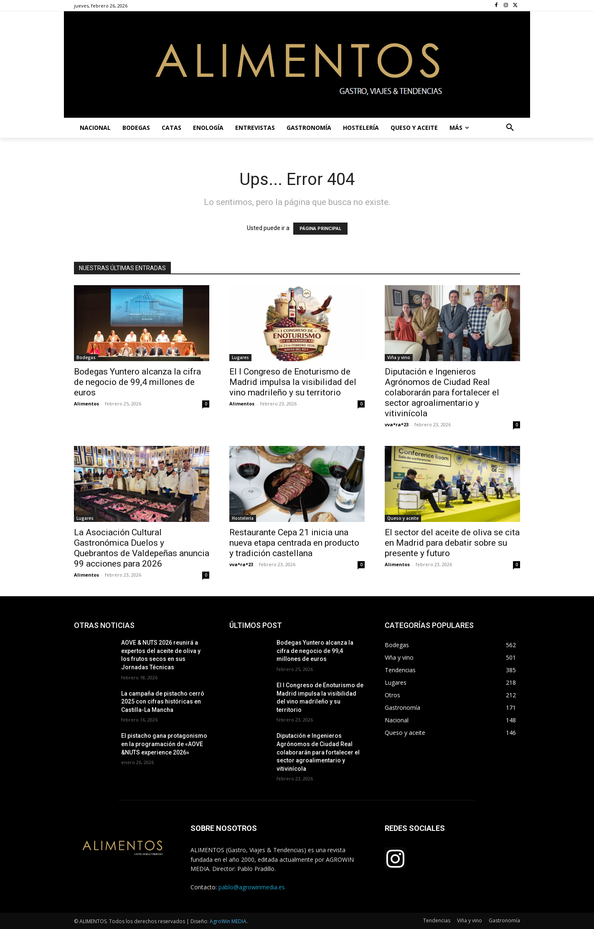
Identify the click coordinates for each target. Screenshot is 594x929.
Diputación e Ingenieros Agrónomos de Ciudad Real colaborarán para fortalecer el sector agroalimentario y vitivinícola (442, 392)
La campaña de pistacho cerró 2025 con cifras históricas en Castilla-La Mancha (162, 701)
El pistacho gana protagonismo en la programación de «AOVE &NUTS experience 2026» (164, 743)
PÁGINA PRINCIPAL (320, 228)
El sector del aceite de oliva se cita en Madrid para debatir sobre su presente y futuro (452, 542)
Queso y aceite (403, 518)
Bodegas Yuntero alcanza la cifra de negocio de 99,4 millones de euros (137, 382)
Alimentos (86, 403)
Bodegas (86, 357)
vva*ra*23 (397, 424)
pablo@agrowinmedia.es (251, 887)
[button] (510, 128)
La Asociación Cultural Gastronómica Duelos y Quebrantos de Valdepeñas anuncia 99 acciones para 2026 (141, 548)
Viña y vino (398, 357)
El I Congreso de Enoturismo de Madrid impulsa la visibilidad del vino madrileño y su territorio (292, 382)
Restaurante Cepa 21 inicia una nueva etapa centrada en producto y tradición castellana (294, 542)
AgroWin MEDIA (228, 921)
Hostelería (243, 518)
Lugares (240, 357)
